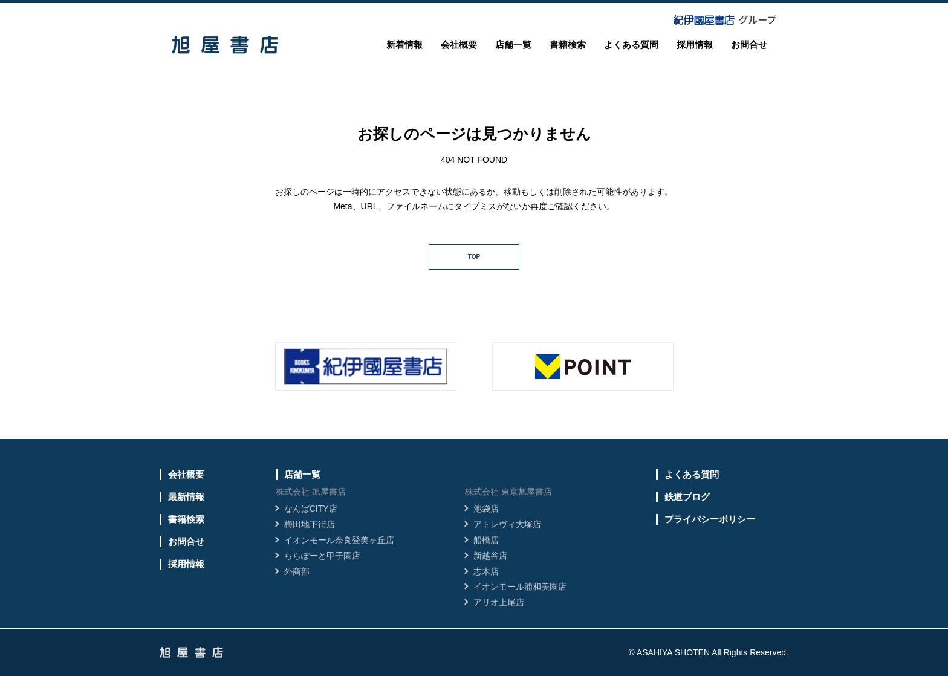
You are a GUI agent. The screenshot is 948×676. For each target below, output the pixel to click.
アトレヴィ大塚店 (507, 524)
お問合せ (749, 44)
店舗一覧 (513, 44)
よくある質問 (631, 44)
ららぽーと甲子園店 (322, 556)
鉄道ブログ (687, 497)
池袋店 (486, 508)
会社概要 (459, 44)
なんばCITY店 (310, 508)
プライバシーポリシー (709, 519)
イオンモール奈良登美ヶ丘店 (339, 540)
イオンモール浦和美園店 (520, 586)
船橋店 (486, 540)
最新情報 (186, 497)
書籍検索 (568, 44)
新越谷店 (490, 556)
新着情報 (404, 44)
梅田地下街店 (309, 524)
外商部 (297, 571)
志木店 (486, 571)
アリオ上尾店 (498, 602)
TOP (474, 256)
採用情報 (695, 44)
